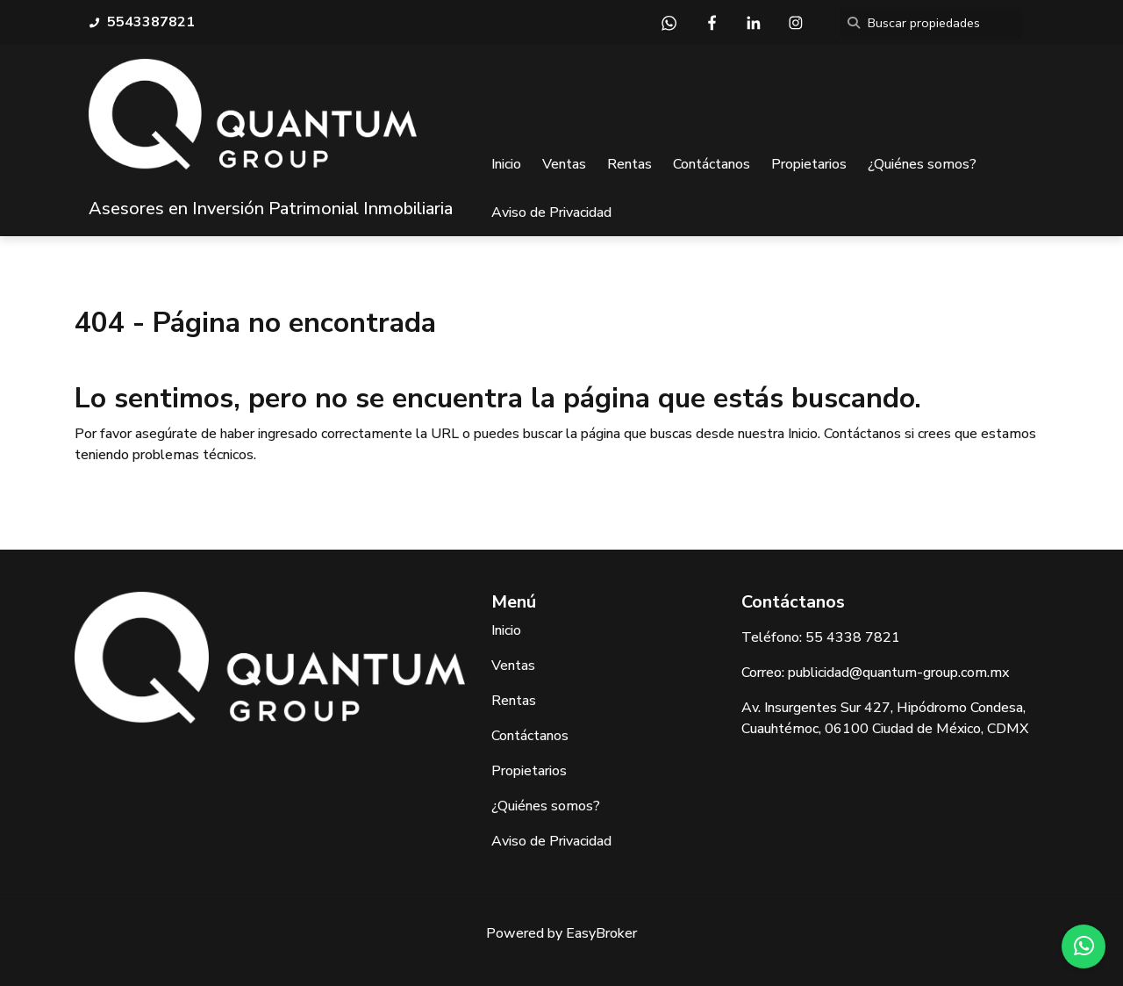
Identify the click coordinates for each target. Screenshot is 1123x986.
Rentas (629, 164)
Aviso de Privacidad (551, 212)
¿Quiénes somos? (922, 164)
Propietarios (809, 164)
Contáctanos (711, 164)
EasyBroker (601, 933)
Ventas (564, 164)
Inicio (506, 164)
